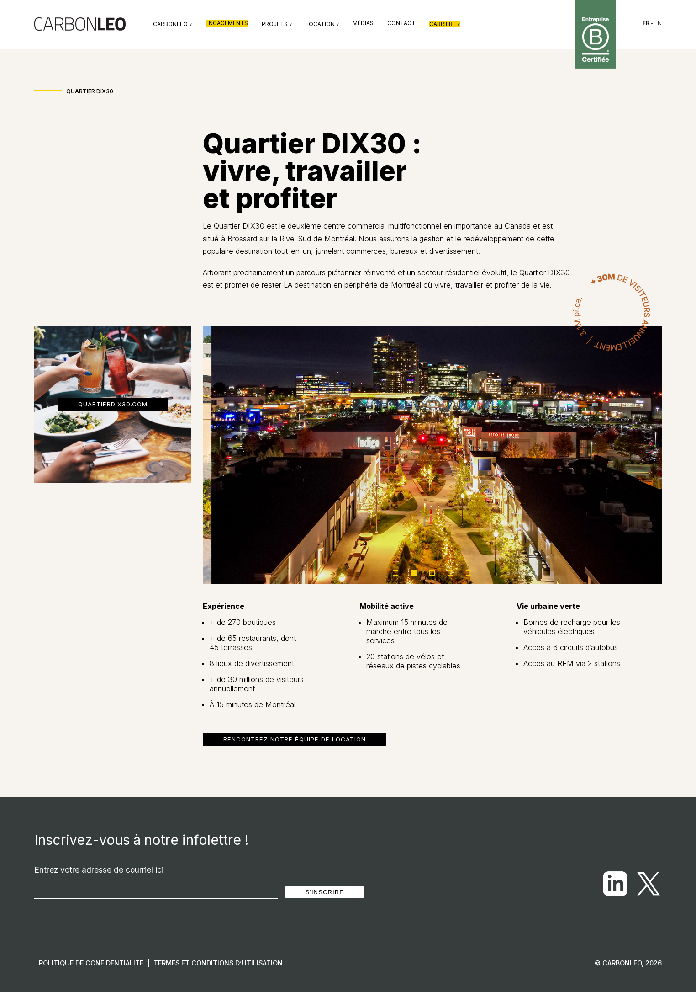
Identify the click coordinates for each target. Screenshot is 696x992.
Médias (363, 23)
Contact (401, 23)
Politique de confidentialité (91, 963)
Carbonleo (172, 24)
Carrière (444, 24)
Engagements (227, 23)
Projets (277, 24)
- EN (652, 23)
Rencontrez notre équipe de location (294, 739)
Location (322, 24)
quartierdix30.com (113, 404)
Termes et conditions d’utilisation (218, 963)
